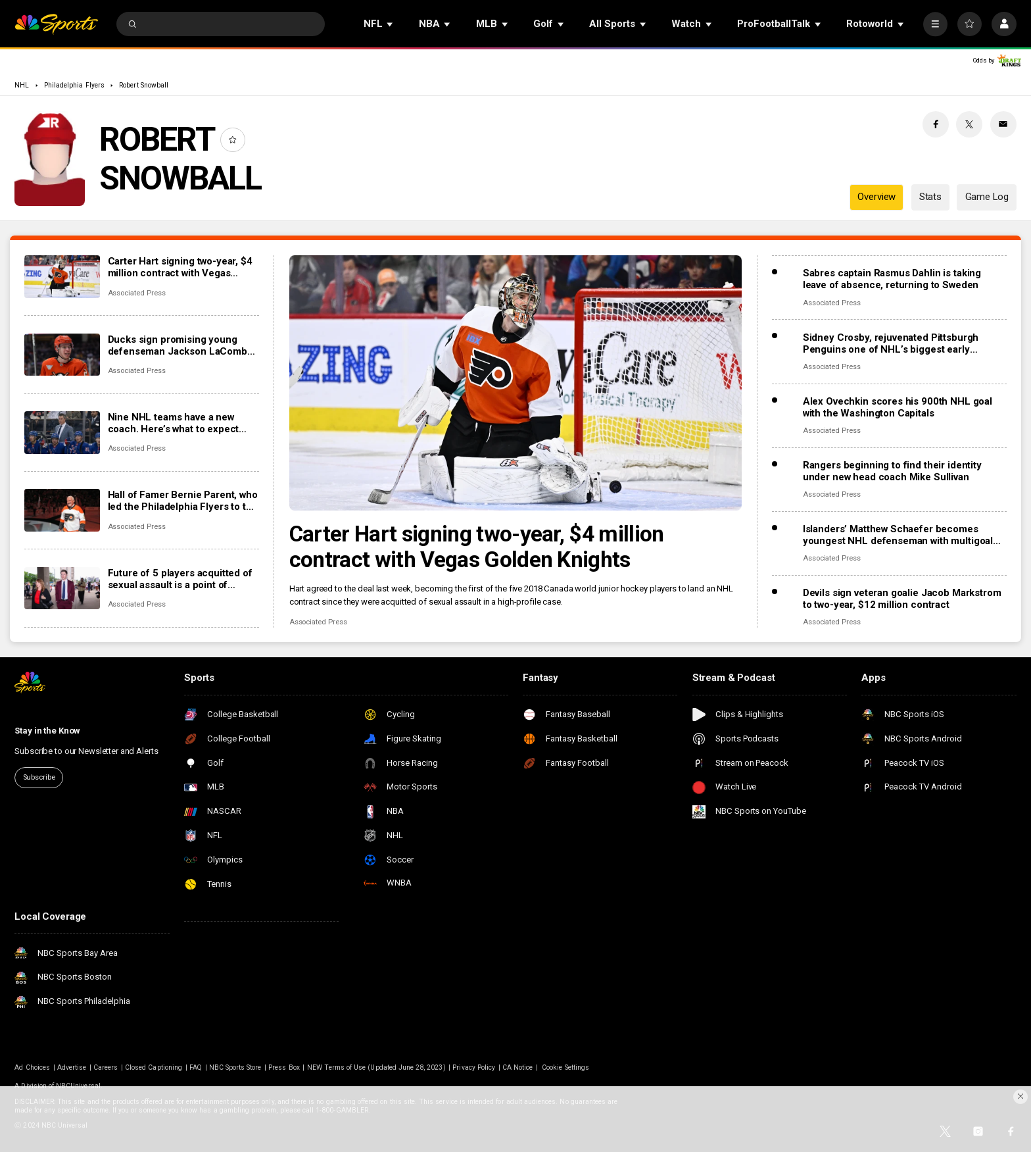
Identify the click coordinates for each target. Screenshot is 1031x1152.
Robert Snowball (143, 85)
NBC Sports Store (235, 1067)
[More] (935, 24)
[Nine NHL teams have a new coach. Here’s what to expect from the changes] (62, 432)
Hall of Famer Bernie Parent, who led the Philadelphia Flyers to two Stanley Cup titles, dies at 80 (183, 501)
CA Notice (517, 1067)
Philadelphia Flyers (74, 85)
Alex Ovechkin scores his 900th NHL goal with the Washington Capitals (897, 407)
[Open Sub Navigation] (391, 24)
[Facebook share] (936, 124)
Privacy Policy (473, 1067)
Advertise (71, 1067)
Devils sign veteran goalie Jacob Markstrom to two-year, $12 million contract (902, 599)
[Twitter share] (969, 124)
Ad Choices (32, 1067)
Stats (930, 197)
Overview (876, 197)
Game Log (987, 197)
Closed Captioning (153, 1067)
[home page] (56, 24)
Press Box (283, 1067)
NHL (21, 85)
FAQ (195, 1067)
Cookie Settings (565, 1067)
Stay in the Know (47, 731)
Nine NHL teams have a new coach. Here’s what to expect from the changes (173, 423)
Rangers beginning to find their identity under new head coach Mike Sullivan (892, 471)
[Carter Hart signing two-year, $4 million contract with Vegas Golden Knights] (515, 383)
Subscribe (39, 777)
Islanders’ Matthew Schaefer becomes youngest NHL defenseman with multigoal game (898, 535)
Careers (105, 1067)
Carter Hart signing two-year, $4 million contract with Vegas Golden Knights (476, 546)
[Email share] (1003, 124)
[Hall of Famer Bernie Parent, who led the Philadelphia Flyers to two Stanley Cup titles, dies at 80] (62, 510)
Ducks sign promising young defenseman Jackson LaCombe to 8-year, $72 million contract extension (180, 345)
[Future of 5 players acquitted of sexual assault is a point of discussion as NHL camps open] (62, 588)
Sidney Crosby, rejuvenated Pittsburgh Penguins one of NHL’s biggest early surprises (890, 343)
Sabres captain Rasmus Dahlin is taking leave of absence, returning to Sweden (892, 279)
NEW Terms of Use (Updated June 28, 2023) (376, 1067)
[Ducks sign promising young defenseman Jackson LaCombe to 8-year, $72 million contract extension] (62, 355)
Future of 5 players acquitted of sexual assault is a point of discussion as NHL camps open (180, 579)
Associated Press (318, 622)
